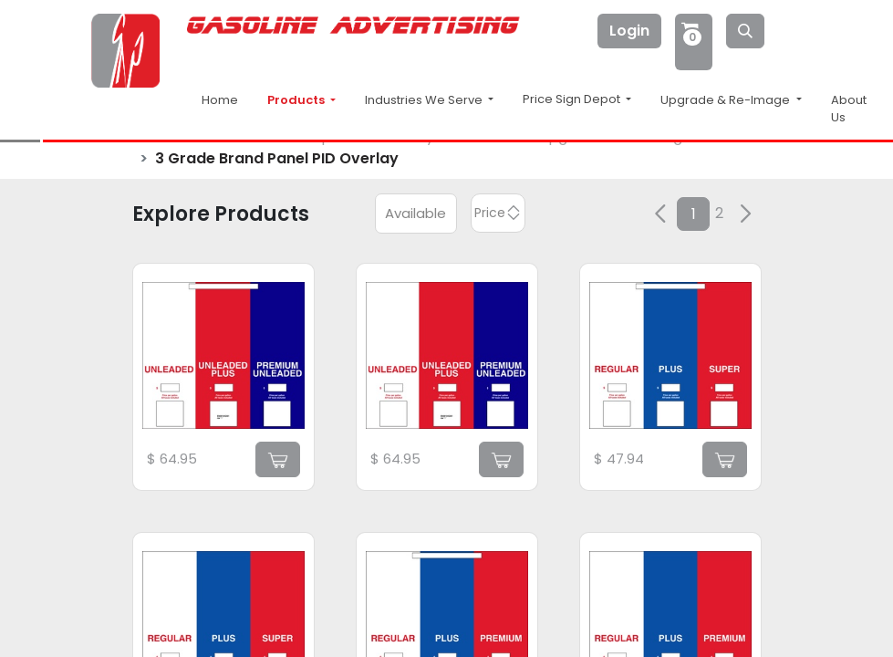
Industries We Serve (425, 100)
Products (297, 100)
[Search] (745, 31)
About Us (849, 109)
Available (415, 213)
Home (220, 100)
